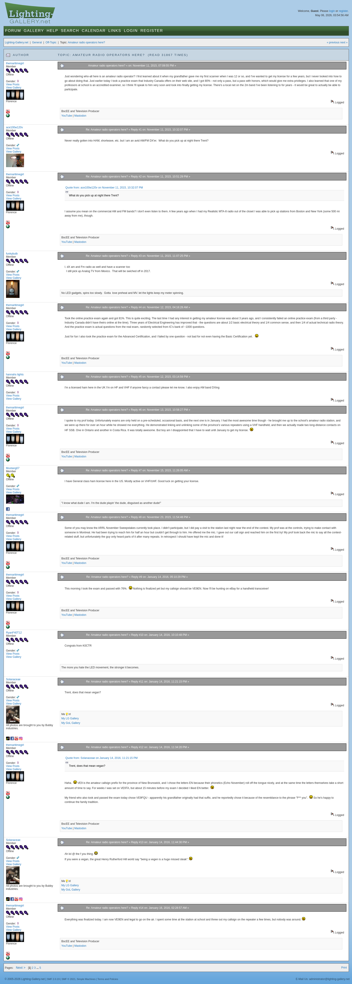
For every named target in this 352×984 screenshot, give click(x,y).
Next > (21, 967)
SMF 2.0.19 (53, 979)
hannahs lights (15, 374)
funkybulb (12, 253)
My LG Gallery (70, 718)
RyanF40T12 (14, 632)
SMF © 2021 (68, 979)
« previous (333, 42)
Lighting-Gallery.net (17, 42)
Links (114, 31)
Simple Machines (86, 979)
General (37, 42)
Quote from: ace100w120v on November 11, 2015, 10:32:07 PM (104, 187)
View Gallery (13, 87)
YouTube (66, 115)
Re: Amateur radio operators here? (107, 129)
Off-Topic (51, 42)
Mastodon (80, 115)
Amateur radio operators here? (86, 42)
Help (52, 31)
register (343, 11)
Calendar (94, 31)
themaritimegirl (15, 63)
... (38, 967)
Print (344, 967)
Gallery (34, 31)
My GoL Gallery (70, 723)
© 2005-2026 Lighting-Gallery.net (25, 979)
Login (131, 31)
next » (344, 42)
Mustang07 (13, 468)
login (332, 11)
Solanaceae (13, 679)
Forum (13, 31)
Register (152, 31)
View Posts (13, 84)
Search (70, 31)
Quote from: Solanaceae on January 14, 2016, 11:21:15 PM (101, 758)
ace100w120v (14, 127)
